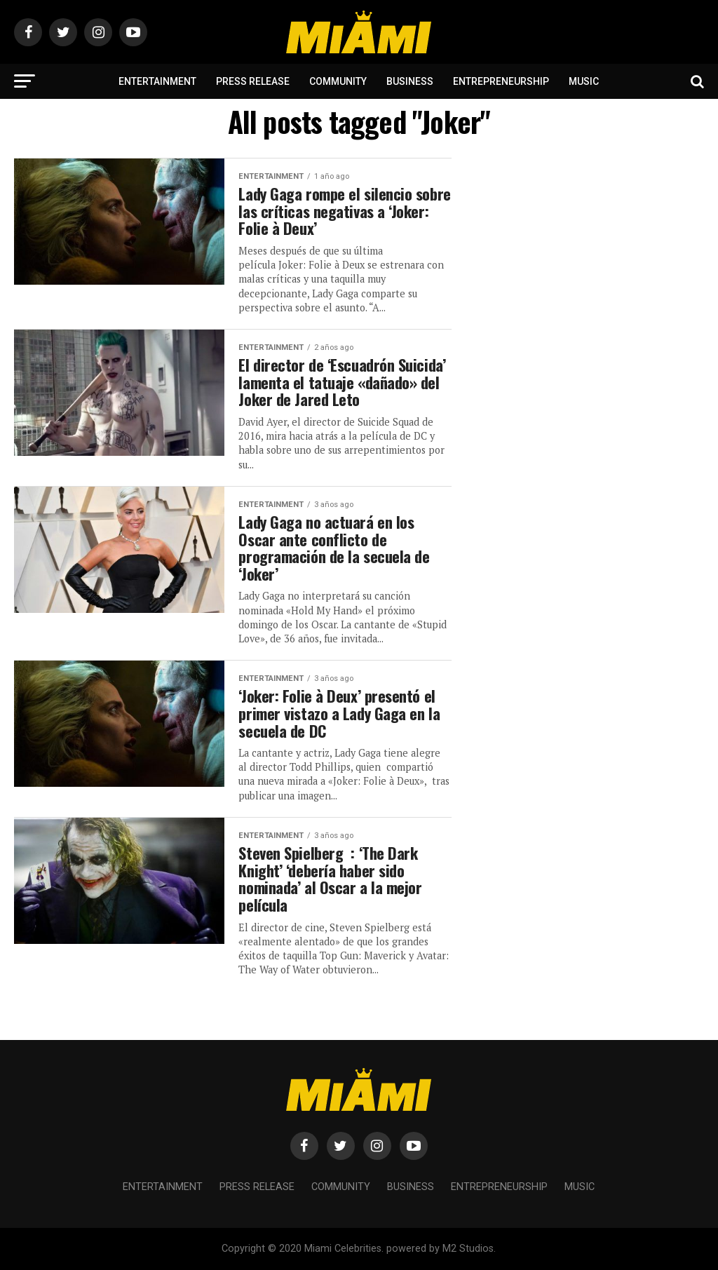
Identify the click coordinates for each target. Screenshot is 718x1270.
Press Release (253, 81)
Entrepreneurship (501, 81)
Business (409, 81)
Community (338, 81)
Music (584, 81)
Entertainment (157, 81)
